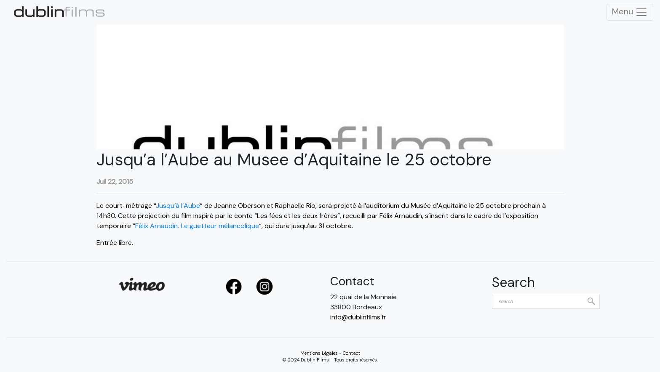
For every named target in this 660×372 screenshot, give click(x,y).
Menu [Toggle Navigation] (630, 12)
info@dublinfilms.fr (358, 317)
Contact (351, 353)
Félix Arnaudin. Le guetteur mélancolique (197, 225)
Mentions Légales (319, 353)
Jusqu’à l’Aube (178, 205)
